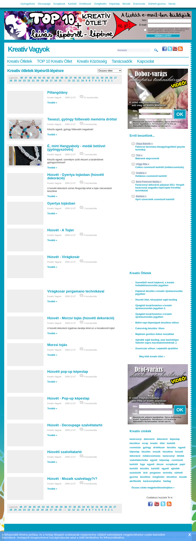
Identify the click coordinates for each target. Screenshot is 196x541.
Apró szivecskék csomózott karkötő (154, 199)
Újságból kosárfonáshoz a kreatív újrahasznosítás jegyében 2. (153, 307)
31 (97, 77)
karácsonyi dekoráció (142, 439)
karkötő (155, 468)
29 (106, 77)
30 (102, 77)
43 (44, 77)
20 (38, 80)
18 (46, 80)
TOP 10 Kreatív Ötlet (54, 61)
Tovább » (52, 102)
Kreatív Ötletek (19, 61)
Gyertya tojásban (61, 203)
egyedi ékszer (155, 464)
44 (39, 77)
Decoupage (44, 3)
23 (24, 80)
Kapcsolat (145, 61)
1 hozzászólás (90, 208)
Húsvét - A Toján (60, 230)
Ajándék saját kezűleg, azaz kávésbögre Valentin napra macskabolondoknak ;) (157, 341)
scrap (145, 443)
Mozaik (126, 3)
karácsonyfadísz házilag (157, 481)
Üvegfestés (100, 3)
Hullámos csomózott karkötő (151, 176)
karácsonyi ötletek (173, 456)
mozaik (183, 477)
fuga (142, 464)
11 (78, 80)
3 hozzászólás (90, 235)
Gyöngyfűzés (27, 3)
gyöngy (147, 447)
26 (11, 80)
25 (15, 80)
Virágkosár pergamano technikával (75, 291)
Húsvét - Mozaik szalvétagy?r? (72, 479)
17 (51, 80)
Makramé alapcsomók (147, 158)
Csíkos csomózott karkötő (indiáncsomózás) (159, 167)
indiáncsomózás (151, 456)
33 (88, 77)
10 (82, 80)
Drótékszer (85, 3)
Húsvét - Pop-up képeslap (68, 398)
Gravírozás (139, 3)
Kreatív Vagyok (28, 49)
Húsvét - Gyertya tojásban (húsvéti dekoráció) (75, 176)
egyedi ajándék (171, 468)
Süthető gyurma (157, 3)
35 (79, 77)
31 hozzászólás (91, 97)
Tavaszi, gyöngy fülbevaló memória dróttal (82, 119)
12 (73, 80)
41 (52, 77)
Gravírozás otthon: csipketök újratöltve (156, 348)
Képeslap (114, 3)
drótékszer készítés (164, 447)
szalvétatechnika (139, 460)
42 (48, 77)
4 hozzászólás (90, 296)
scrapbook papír (175, 464)
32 (93, 77)
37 (70, 77)
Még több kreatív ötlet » (152, 356)
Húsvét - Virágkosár (63, 257)
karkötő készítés (139, 468)
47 (26, 77)
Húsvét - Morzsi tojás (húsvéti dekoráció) (80, 318)
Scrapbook (59, 3)
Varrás (172, 3)
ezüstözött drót (139, 472)
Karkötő (72, 3)
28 (111, 77)
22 (29, 80)
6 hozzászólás (90, 124)
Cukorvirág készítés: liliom (149, 328)
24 (20, 80)
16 (55, 80)
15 (60, 80)
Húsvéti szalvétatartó (64, 452)
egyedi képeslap (159, 460)
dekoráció (162, 439)
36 (75, 77)
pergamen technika (161, 472)
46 (30, 77)
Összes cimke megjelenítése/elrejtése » (152, 487)
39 (61, 77)
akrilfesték (135, 481)
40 (57, 77)
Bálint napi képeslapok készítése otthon (157, 322)
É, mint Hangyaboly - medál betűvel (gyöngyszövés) (76, 147)
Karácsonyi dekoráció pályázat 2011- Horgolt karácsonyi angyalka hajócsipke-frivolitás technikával (159, 188)
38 (66, 77)
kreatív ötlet (157, 443)
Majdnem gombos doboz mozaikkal (154, 334)
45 (35, 77)
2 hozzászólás (90, 183)
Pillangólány (57, 92)
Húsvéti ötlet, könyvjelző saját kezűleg (156, 299)
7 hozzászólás (90, 154)
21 (33, 80)
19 (42, 80)
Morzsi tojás (57, 345)
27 (115, 77)
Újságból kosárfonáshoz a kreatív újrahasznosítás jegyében (153, 315)
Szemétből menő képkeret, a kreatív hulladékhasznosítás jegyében (154, 284)
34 (84, 77)
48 (21, 77)
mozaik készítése (163, 451)
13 (69, 80)
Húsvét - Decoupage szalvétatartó (74, 425)
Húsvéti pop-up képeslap (67, 372)
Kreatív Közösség (92, 61)
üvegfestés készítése (164, 477)
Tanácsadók (122, 61)
